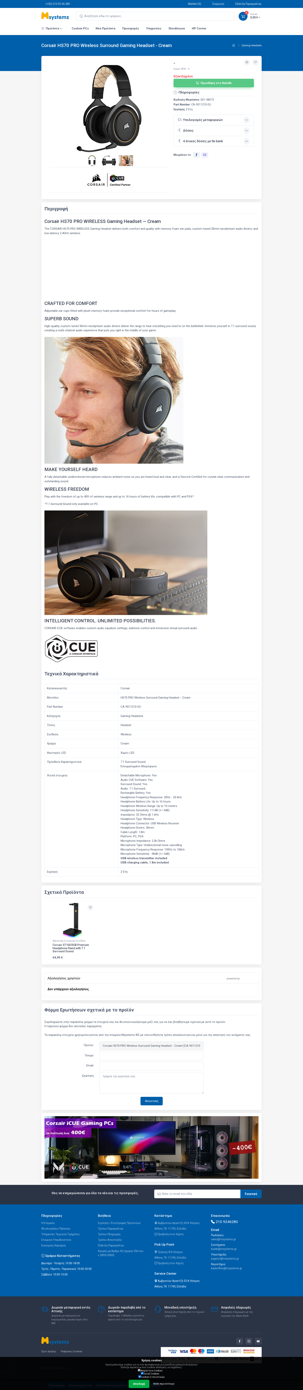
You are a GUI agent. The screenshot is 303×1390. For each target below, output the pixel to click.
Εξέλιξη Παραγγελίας (246, 3)
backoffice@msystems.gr (226, 1268)
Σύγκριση (216, 3)
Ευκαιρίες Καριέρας (53, 1245)
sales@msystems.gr (223, 1239)
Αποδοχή (139, 1383)
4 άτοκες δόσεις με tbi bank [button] (200, 141)
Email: (90, 1065)
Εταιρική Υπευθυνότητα (56, 1239)
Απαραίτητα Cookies (150, 1370)
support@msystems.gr (225, 1258)
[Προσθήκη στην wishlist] (255, 62)
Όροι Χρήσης (48, 1351)
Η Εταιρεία (47, 1223)
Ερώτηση (88, 1075)
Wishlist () (192, 3)
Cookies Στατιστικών (151, 1376)
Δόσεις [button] (186, 130)
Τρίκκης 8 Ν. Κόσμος (168, 1252)
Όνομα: (89, 1055)
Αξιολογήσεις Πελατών (56, 1228)
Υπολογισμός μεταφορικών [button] (200, 120)
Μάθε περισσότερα (163, 1383)
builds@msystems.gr (224, 1248)
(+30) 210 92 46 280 (55, 3)
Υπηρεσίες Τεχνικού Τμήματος (60, 1234)
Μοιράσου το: (183, 154)
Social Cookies (150, 1373)
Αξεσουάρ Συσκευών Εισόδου (69, 941)
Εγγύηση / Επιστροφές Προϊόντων (119, 1223)
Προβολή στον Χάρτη (169, 1234)
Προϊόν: (89, 1045)
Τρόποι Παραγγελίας (110, 1228)
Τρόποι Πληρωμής (109, 1234)
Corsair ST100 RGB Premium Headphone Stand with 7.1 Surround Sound (71, 948)
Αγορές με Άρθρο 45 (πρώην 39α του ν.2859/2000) (120, 1253)
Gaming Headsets (252, 45)
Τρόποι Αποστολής (110, 1239)
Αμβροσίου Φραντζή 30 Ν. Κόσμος (177, 1223)
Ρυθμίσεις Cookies (71, 1351)
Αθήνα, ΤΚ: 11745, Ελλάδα (170, 1228)
